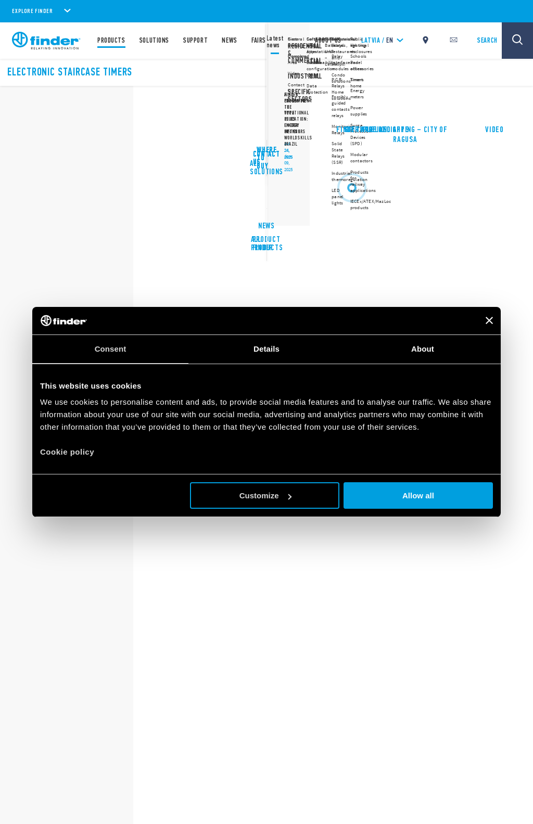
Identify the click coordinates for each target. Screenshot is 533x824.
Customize (265, 495)
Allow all (418, 495)
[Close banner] (489, 320)
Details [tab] (266, 348)
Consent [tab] (110, 348)
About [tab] (422, 348)
